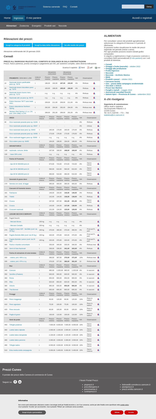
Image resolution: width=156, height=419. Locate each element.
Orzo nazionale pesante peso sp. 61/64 (23, 122)
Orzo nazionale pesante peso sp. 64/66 (23, 134)
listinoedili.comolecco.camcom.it (136, 385)
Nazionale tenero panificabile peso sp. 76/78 (19, 83)
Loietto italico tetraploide (18, 335)
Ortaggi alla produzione (116, 68)
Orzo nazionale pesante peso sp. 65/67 (23, 126)
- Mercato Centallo (16, 225)
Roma (11, 278)
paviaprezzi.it (128, 387)
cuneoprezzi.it (90, 391)
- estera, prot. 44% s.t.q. (18, 257)
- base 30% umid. (15, 154)
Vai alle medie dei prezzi (74, 45)
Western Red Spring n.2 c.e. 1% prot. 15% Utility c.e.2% (20, 112)
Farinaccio (13, 193)
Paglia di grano (14, 314)
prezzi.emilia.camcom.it (132, 389)
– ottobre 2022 (123, 66)
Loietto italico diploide (17, 330)
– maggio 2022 (119, 90)
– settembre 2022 (128, 94)
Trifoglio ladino (14, 345)
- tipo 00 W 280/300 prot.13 (19, 169)
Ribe (11, 282)
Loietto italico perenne (17, 340)
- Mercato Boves (15, 222)
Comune (12, 270)
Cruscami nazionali (16, 209)
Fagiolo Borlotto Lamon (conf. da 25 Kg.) (22, 240)
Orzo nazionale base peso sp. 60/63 (22, 130)
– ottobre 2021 (119, 79)
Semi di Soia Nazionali (17, 248)
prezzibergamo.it (91, 387)
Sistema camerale (51, 7)
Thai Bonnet (13, 290)
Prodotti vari (50, 26)
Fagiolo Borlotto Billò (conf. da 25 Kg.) (23, 235)
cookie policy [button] (124, 405)
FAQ (65, 7)
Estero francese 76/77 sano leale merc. (21, 102)
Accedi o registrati (142, 18)
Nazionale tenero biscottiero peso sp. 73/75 (21, 88)
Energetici (36, 26)
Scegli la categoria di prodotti (18, 45)
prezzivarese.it (90, 389)
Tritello (11, 197)
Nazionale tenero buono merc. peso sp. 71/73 (20, 93)
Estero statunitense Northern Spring (19, 107)
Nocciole (63, 26)
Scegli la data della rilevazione (47, 45)
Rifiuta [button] (117, 412)
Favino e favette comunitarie (19, 245)
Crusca (12, 201)
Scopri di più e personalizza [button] (32, 412)
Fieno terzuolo (14, 309)
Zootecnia (24, 26)
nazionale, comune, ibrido (18, 150)
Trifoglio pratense (15, 325)
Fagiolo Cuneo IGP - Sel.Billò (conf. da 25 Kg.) (23, 230)
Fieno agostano (15, 304)
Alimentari (11, 26)
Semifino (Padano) (16, 274)
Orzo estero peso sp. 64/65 (19, 141)
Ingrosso (18, 18)
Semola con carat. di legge (19, 184)
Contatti (74, 7)
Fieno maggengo (15, 299)
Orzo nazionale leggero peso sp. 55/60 (23, 137)
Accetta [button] (131, 412)
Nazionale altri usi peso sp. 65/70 (21, 98)
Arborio (12, 286)
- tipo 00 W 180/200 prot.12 (19, 174)
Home (7, 18)
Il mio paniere (33, 18)
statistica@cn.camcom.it (114, 115)
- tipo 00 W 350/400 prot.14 (19, 164)
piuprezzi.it (89, 385)
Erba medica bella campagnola (20, 350)
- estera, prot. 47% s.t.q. (18, 261)
